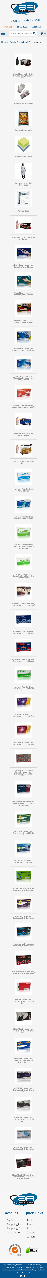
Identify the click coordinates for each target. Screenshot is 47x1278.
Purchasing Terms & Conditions (14, 1270)
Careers (31, 1236)
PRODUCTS (7, 26)
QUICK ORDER (31, 19)
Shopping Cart (15, 1228)
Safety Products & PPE (20, 42)
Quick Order (14, 1232)
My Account (13, 1220)
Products (32, 1220)
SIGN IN (15, 20)
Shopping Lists (15, 1224)
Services (31, 1224)
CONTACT (36, 26)
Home (4, 42)
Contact (31, 1232)
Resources (32, 1228)
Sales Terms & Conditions (34, 1267)
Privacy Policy (31, 1270)
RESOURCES (21, 26)
